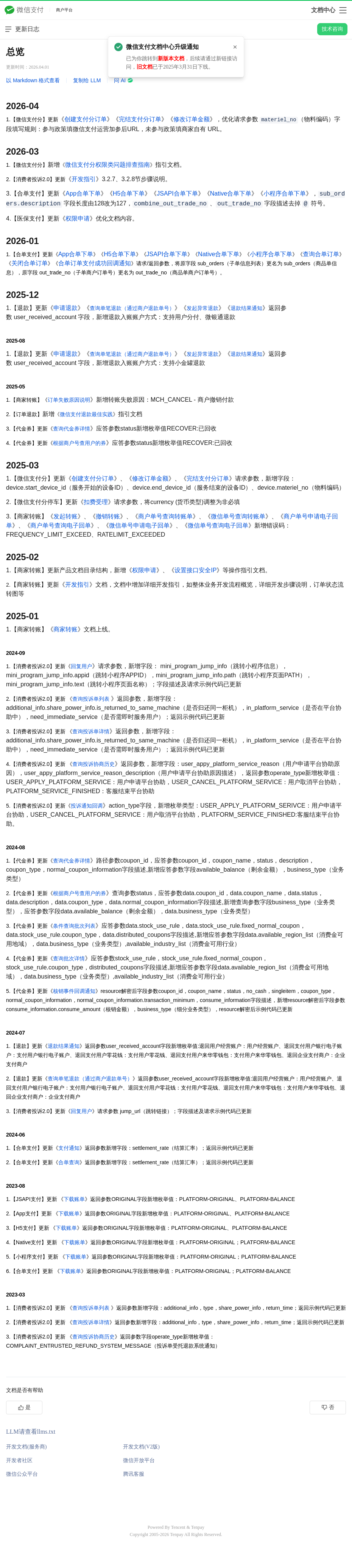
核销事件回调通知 (74, 991)
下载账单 (74, 1199)
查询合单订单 (321, 254)
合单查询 (68, 1162)
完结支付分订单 (140, 119)
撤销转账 (108, 516)
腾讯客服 (133, 1474)
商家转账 (65, 629)
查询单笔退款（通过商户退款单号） (132, 308)
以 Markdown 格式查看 (33, 80)
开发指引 (84, 179)
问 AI (123, 80)
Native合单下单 (230, 193)
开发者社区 (19, 1460)
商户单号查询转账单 (165, 516)
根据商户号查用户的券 (79, 443)
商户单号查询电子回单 (60, 525)
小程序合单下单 (284, 193)
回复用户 (81, 666)
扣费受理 (96, 502)
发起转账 (65, 516)
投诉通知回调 (87, 806)
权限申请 (77, 218)
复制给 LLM (87, 80)
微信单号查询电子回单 (218, 525)
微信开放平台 (139, 1460)
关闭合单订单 (29, 263)
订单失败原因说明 (69, 400)
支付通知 (68, 1148)
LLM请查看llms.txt (30, 1431)
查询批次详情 (69, 958)
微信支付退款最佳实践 (86, 414)
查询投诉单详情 (90, 731)
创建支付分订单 (85, 119)
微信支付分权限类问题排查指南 (107, 164)
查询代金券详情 (71, 429)
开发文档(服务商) (26, 1447)
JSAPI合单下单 (177, 193)
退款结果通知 (246, 308)
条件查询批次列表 (74, 926)
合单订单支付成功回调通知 (94, 263)
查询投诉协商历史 (93, 764)
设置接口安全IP (195, 570)
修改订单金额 (191, 119)
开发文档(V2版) (141, 1447)
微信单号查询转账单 (238, 516)
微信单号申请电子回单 (139, 525)
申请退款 (65, 308)
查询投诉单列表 (90, 699)
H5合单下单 (129, 193)
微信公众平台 (22, 1474)
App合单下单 (82, 193)
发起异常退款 (202, 308)
